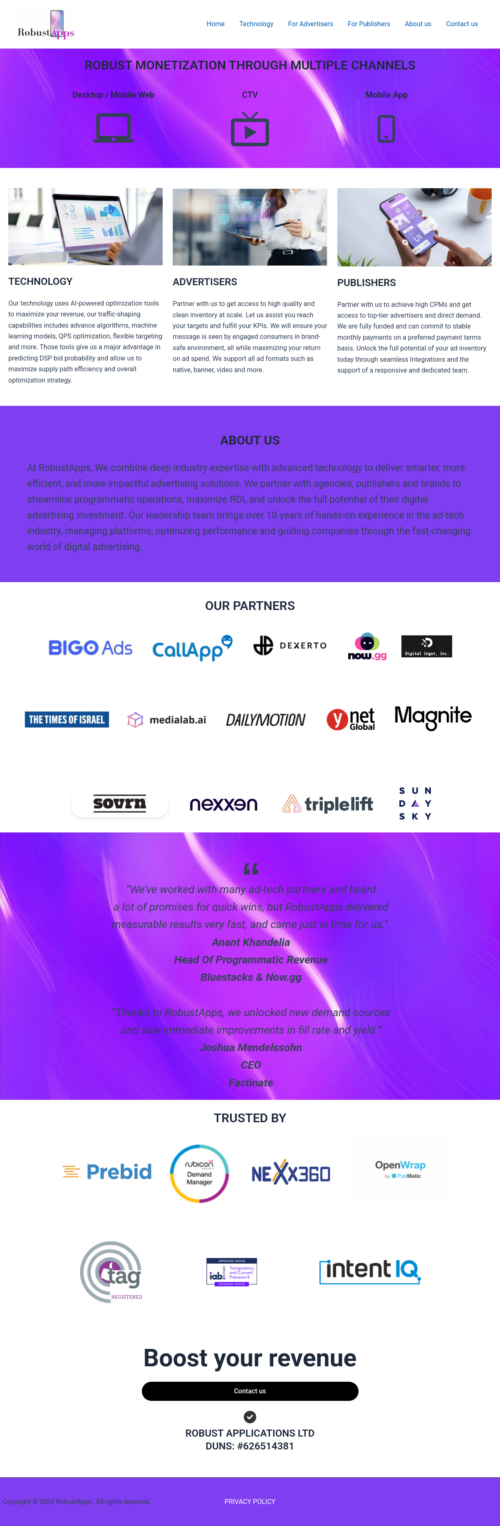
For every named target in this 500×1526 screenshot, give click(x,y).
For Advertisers (315, 24)
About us (420, 24)
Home (223, 24)
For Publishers (372, 24)
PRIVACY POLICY (250, 1502)
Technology (262, 24)
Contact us (463, 24)
